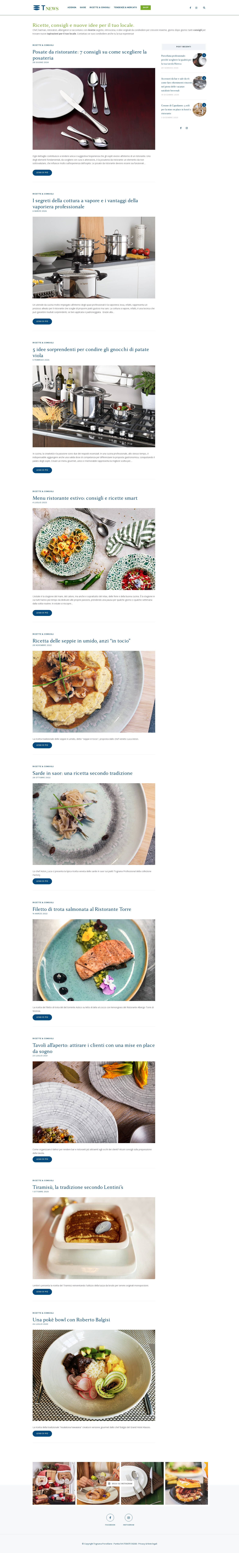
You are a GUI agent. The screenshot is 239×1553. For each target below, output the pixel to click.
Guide (83, 7)
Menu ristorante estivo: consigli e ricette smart (85, 498)
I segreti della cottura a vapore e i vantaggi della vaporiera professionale (85, 203)
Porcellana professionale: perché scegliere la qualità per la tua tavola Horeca (176, 59)
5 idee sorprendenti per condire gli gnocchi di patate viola (91, 352)
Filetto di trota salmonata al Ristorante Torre (82, 909)
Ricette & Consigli (100, 7)
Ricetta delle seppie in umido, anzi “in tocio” (81, 640)
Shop (145, 7)
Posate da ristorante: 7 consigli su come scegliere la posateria (90, 54)
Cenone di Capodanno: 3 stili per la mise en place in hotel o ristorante (176, 109)
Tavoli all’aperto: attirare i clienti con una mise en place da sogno (94, 1048)
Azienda (72, 7)
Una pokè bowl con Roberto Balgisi (71, 1319)
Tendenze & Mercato (125, 7)
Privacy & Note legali (147, 1543)
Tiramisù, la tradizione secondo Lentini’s (78, 1187)
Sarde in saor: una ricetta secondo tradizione (83, 773)
